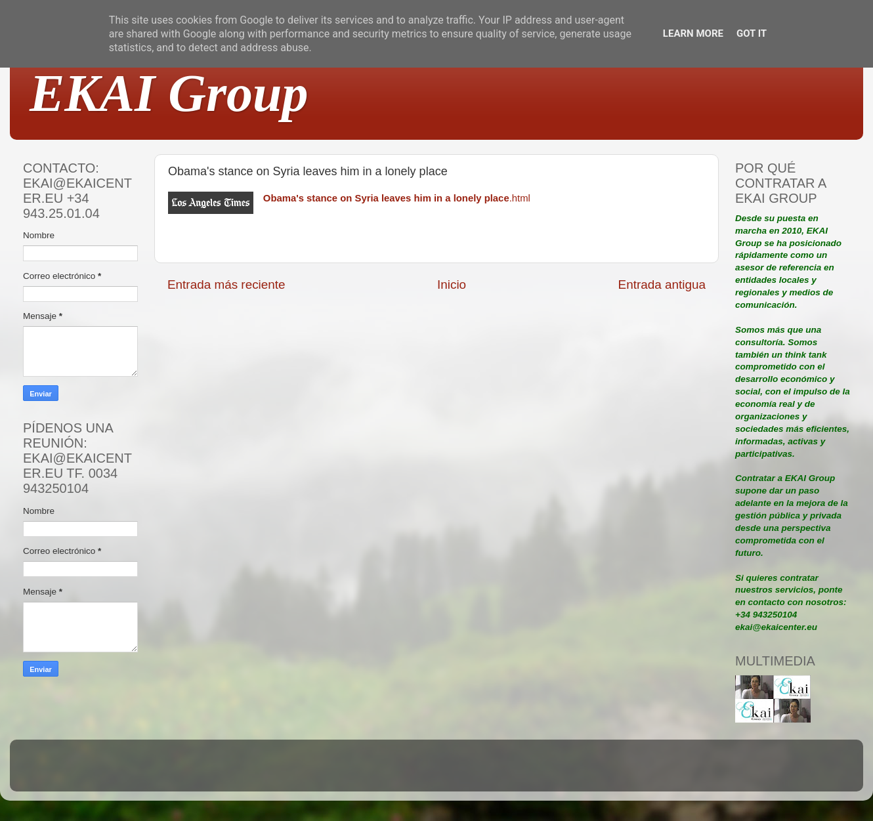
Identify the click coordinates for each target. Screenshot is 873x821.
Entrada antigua (662, 284)
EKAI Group (169, 93)
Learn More (693, 33)
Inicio (451, 284)
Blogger (522, 771)
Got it (751, 33)
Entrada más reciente (226, 284)
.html (396, 198)
